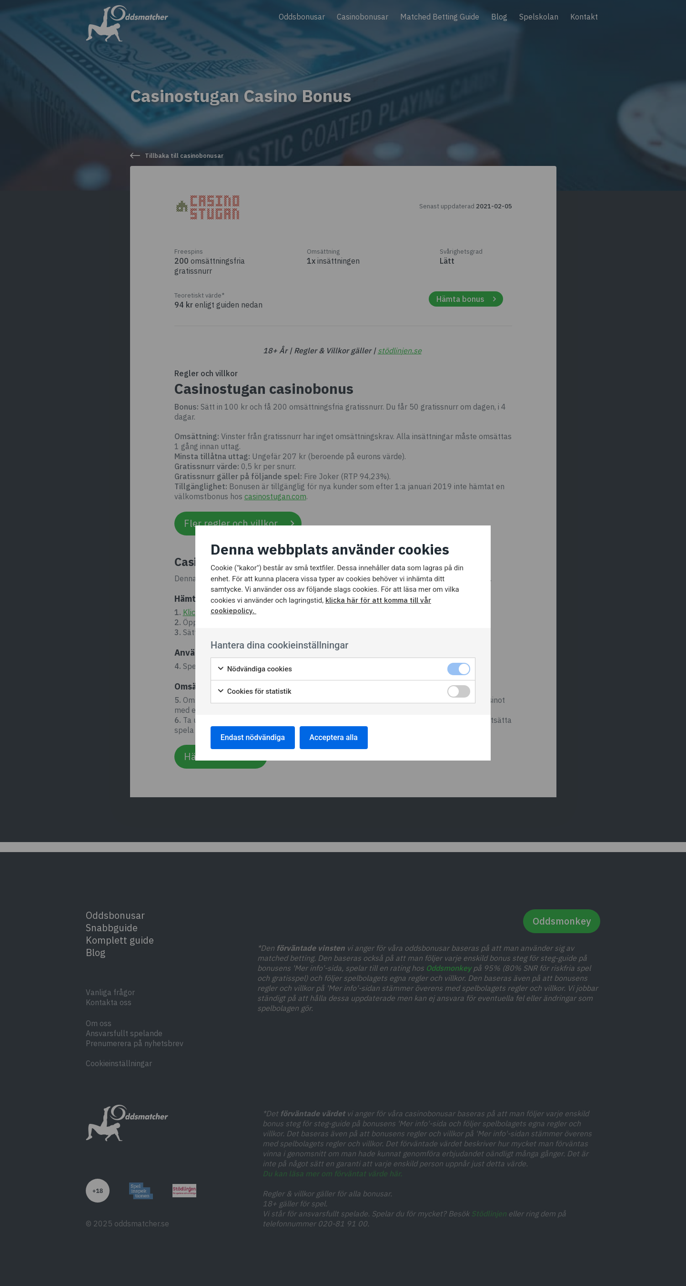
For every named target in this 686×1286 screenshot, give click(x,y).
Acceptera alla (334, 737)
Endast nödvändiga (253, 737)
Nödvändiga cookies (254, 669)
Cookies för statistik (254, 691)
